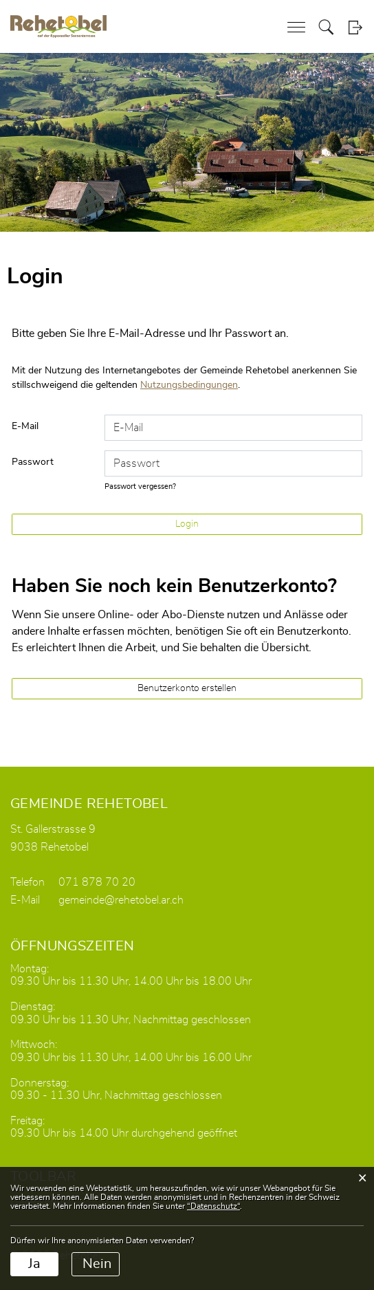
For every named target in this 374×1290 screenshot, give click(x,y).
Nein (96, 1264)
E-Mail (25, 426)
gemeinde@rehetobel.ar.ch (121, 900)
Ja (34, 1264)
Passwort (33, 462)
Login (355, 27)
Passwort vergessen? (140, 486)
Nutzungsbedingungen (189, 385)
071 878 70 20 (96, 882)
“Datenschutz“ (213, 1206)
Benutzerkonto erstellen (187, 688)
